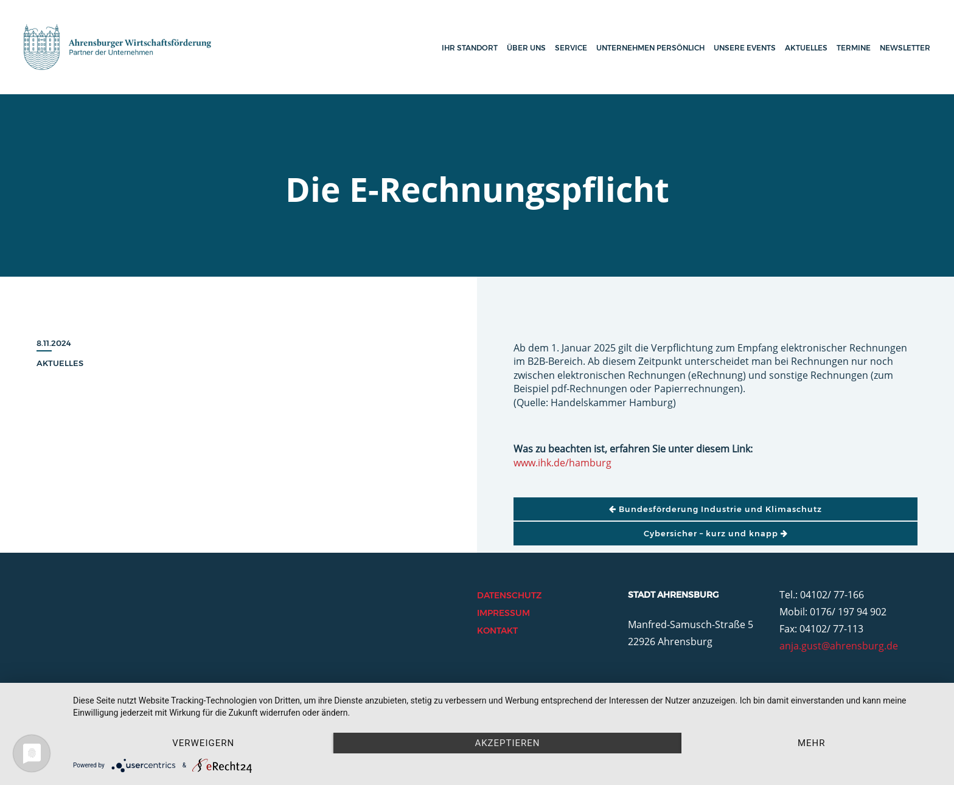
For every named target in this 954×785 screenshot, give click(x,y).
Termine (854, 47)
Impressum (503, 612)
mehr (812, 743)
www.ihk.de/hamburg (562, 462)
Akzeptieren (507, 743)
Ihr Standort (470, 47)
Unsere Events (745, 47)
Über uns (526, 47)
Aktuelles (806, 47)
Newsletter (905, 47)
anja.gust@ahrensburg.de (838, 645)
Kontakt (497, 630)
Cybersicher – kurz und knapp (716, 533)
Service (571, 47)
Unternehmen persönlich (650, 47)
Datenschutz (509, 595)
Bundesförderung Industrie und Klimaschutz (715, 509)
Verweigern (203, 743)
